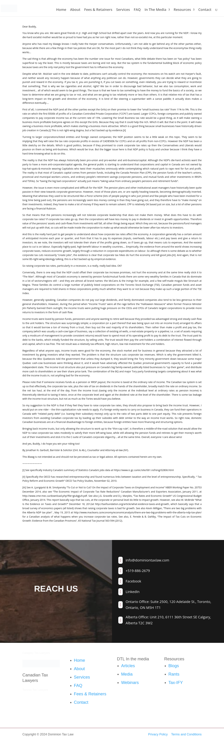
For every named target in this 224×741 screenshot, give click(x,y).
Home (61, 10)
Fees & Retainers (98, 10)
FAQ (137, 10)
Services (123, 10)
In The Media (155, 10)
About (75, 10)
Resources (182, 10)
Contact (204, 10)
